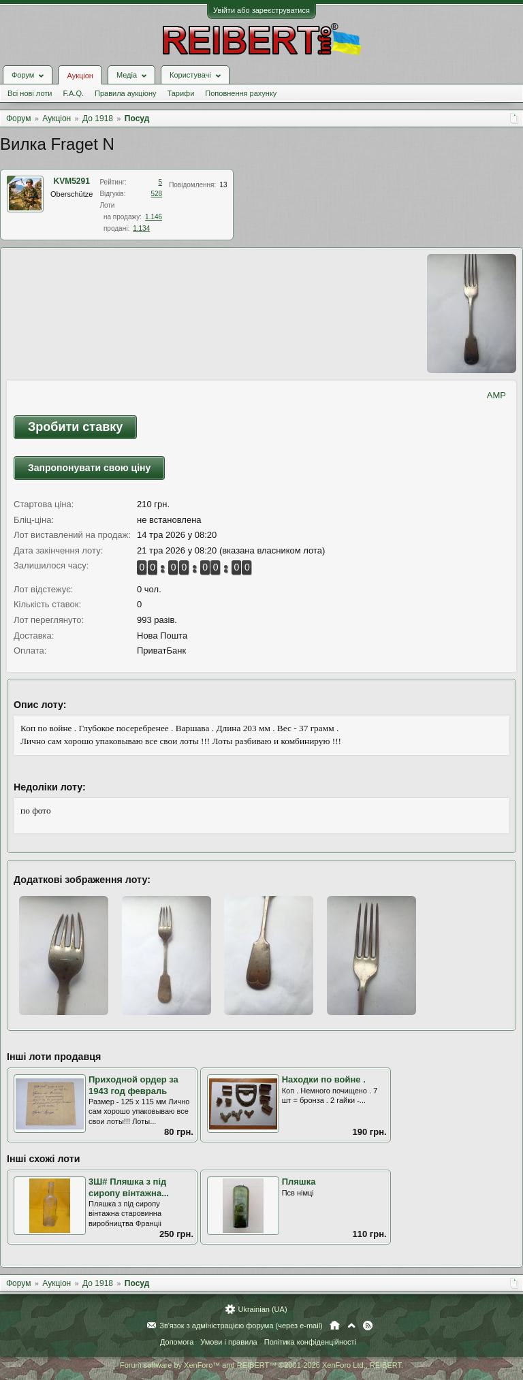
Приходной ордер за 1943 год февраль (133, 1085)
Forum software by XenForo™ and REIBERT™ (261, 1365)
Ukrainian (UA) (262, 1309)
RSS (368, 1325)
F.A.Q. (73, 93)
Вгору (351, 1325)
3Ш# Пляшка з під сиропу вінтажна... (129, 1187)
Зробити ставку (75, 427)
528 (156, 193)
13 (223, 185)
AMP (496, 395)
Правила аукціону (125, 93)
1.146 (153, 217)
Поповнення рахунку (240, 93)
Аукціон (80, 75)
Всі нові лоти (29, 93)
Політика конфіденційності (310, 1342)
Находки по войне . (324, 1079)
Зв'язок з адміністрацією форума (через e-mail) (241, 1325)
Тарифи (181, 93)
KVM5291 (72, 181)
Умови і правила (228, 1342)
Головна (335, 1325)
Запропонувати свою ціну (89, 467)
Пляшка (299, 1181)
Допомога (176, 1342)
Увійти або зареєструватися (261, 10)
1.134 (141, 228)
